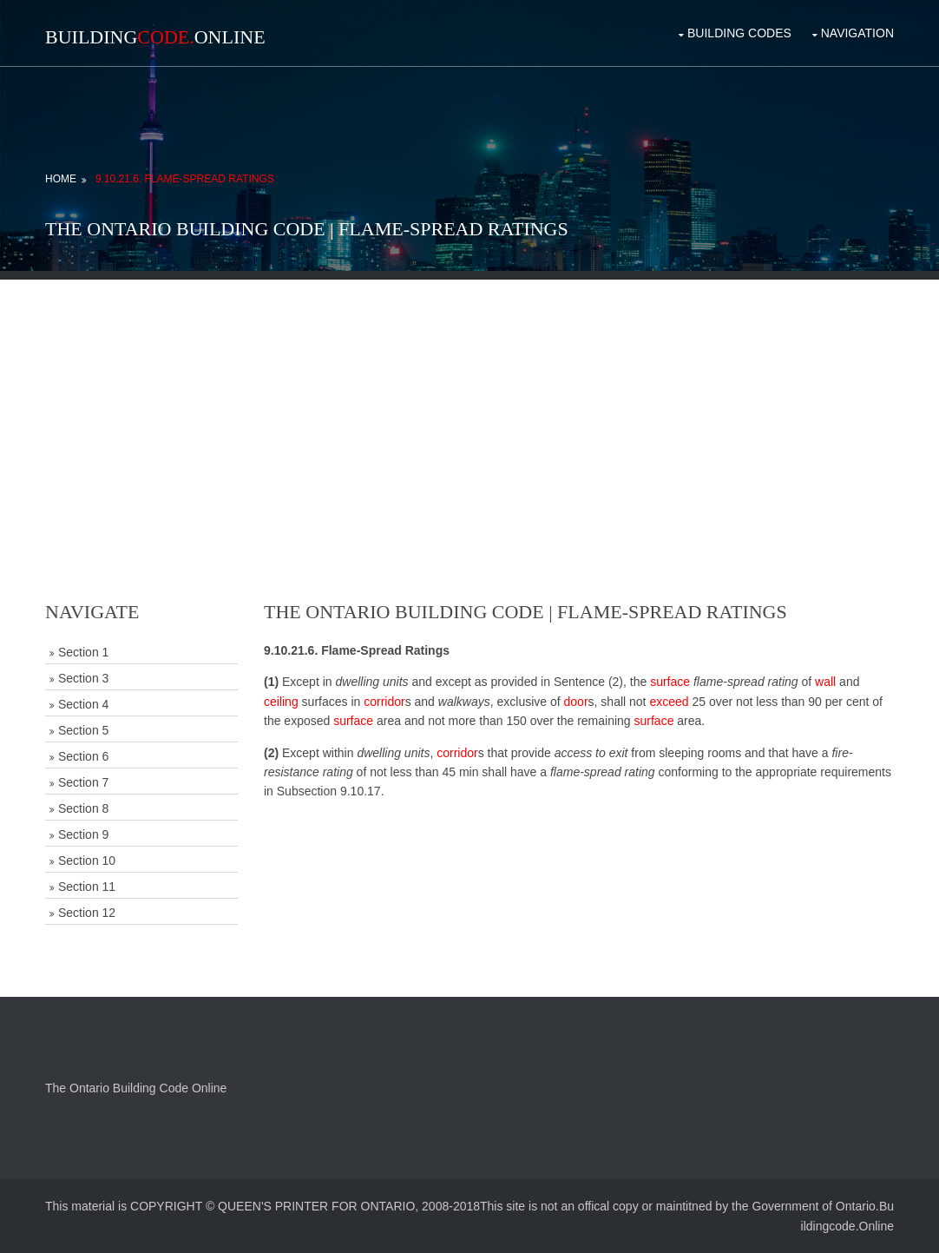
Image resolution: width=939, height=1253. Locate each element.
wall (825, 682)
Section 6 (83, 756)
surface (670, 682)
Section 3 (83, 678)
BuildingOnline (155, 37)
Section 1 (83, 652)
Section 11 (86, 887)
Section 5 (83, 730)
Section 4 (83, 704)
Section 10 (86, 860)
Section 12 (86, 913)
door (576, 702)
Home (60, 179)
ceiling (281, 702)
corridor (384, 702)
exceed (668, 702)
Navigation (857, 33)
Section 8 (83, 808)
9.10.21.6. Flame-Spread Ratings (184, 179)
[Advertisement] (469, 401)
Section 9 (83, 834)
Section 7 (83, 782)
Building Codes (739, 33)
